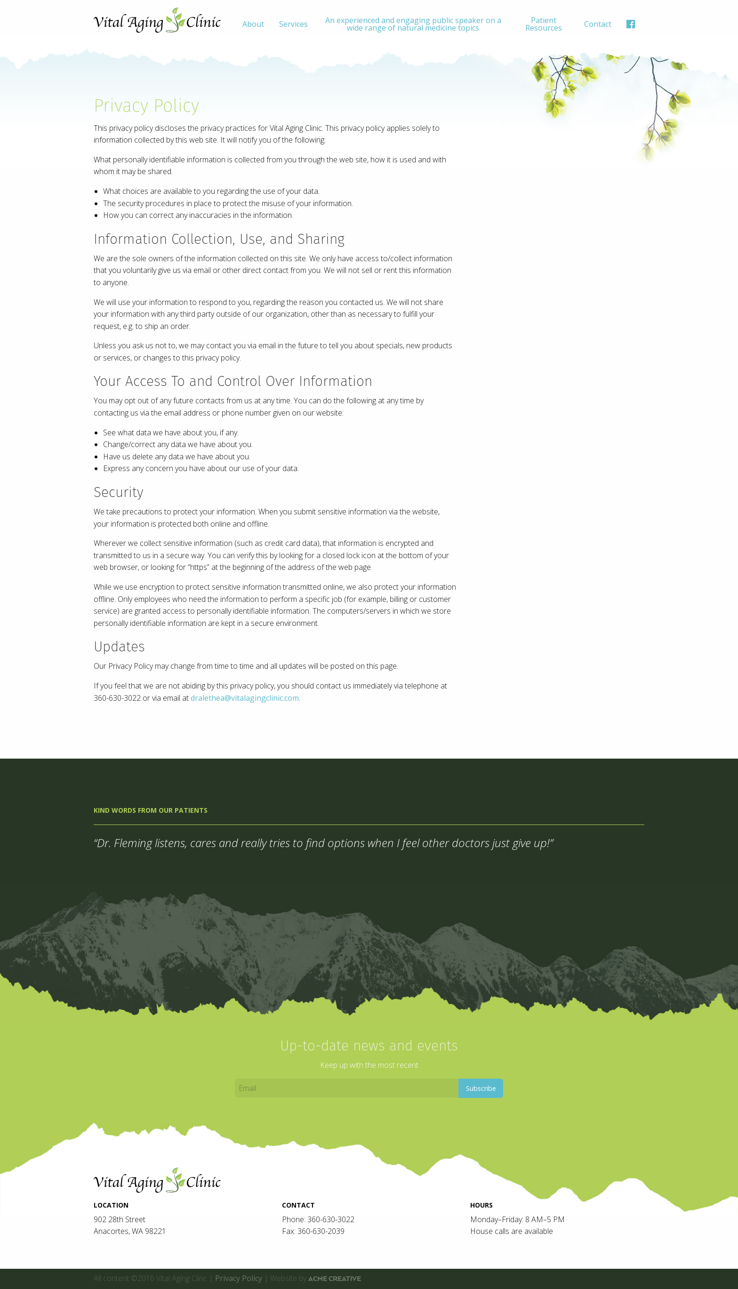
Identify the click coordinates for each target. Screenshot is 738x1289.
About (253, 24)
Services (293, 24)
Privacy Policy (238, 1278)
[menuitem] (253, 24)
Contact (597, 24)
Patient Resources (543, 24)
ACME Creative (334, 1278)
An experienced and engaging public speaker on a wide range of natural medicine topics (413, 24)
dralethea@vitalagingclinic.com (245, 698)
